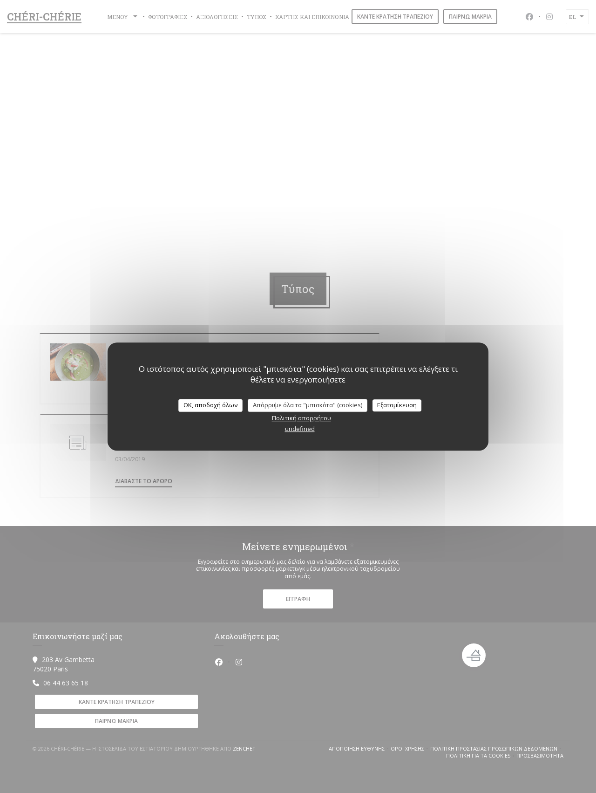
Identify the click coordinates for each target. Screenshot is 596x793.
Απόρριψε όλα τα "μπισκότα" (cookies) (307, 405)
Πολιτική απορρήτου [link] (301, 418)
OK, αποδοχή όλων (210, 405)
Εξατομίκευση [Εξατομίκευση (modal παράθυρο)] (397, 405)
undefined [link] (300, 428)
